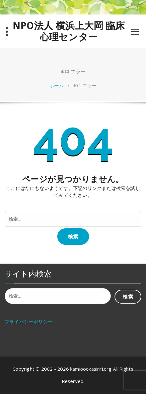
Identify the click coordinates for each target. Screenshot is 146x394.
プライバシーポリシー (29, 321)
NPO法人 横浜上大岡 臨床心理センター (69, 31)
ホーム (56, 85)
